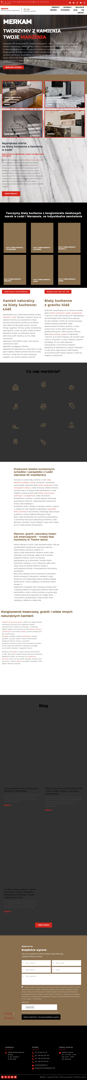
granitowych (18, 495)
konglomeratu (77, 313)
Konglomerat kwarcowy (9, 622)
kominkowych (26, 636)
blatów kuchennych (35, 629)
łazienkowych (7, 631)
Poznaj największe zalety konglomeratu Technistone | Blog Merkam (21, 790)
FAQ (82, 10)
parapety (26, 482)
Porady (8, 1013)
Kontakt (81, 13)
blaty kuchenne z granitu (58, 334)
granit (41, 485)
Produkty (55, 7)
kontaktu (14, 652)
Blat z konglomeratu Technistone (14, 248)
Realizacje (80, 7)
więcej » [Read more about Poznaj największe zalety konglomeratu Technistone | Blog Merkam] (7, 805)
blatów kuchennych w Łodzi (34, 160)
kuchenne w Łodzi (9, 317)
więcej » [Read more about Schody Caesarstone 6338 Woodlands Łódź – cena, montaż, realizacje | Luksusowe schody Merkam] (48, 810)
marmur (27, 487)
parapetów (5, 636)
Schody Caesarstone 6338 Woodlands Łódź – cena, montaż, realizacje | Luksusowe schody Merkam (63, 791)
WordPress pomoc (80, 1077)
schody (32, 482)
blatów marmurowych (46, 493)
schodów (23, 631)
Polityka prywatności (66, 1077)
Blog (75, 10)
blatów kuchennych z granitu (60, 313)
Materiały (67, 7)
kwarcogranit (18, 487)
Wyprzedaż (65, 10)
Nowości (53, 10)
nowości (18, 661)
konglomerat (48, 485)
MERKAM (4, 9)
